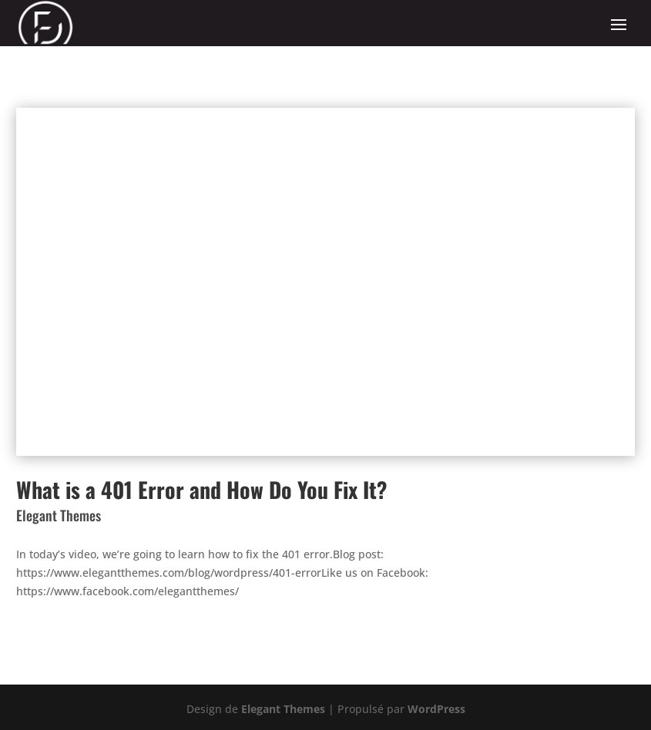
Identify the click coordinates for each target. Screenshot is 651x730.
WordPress (436, 709)
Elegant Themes (283, 709)
